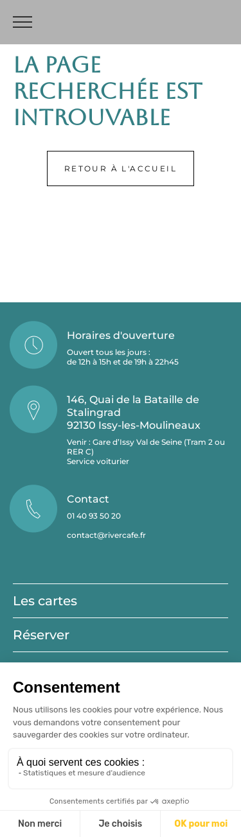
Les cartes (45, 600)
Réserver (41, 635)
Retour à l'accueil (120, 168)
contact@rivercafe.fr (106, 535)
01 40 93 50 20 (94, 516)
